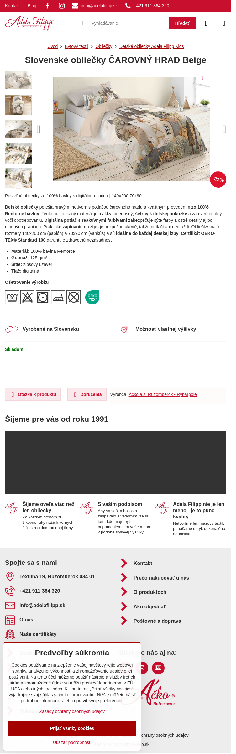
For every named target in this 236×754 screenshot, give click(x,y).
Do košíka (168, 370)
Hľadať (182, 23)
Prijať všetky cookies (72, 728)
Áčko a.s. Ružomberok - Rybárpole (163, 394)
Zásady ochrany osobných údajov (156, 735)
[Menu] (223, 23)
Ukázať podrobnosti (72, 742)
